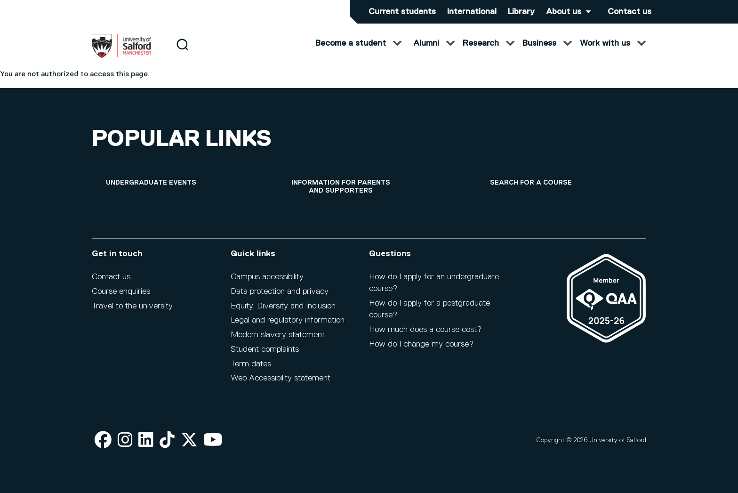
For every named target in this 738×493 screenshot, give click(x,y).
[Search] (182, 53)
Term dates (251, 364)
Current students (402, 12)
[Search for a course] (531, 183)
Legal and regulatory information (288, 320)
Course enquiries (121, 291)
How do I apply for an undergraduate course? (434, 283)
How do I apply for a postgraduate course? (429, 309)
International (472, 12)
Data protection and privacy (280, 291)
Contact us (629, 12)
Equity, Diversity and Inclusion (283, 306)
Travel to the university (132, 306)
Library (521, 12)
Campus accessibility (267, 277)
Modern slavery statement (278, 335)
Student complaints (265, 349)
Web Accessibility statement (280, 378)
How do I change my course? (421, 344)
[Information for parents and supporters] (340, 187)
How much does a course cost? (425, 329)
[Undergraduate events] (151, 183)
